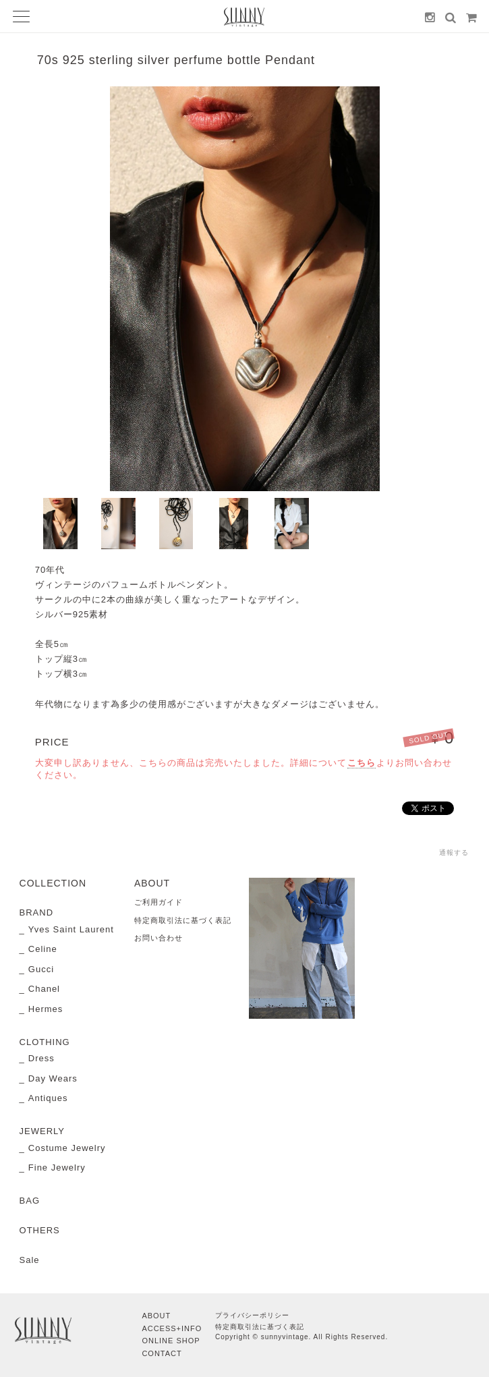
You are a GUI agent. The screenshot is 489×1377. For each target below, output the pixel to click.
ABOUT (156, 1316)
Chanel (44, 989)
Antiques (48, 1098)
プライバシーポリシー (252, 1315)
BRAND (37, 912)
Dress (41, 1058)
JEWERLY (42, 1131)
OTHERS (40, 1230)
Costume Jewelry (67, 1148)
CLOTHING (45, 1042)
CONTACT (161, 1353)
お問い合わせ (158, 938)
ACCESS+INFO (172, 1328)
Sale (30, 1260)
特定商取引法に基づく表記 (182, 920)
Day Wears (53, 1078)
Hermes (45, 1009)
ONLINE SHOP (171, 1341)
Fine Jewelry (57, 1167)
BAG (30, 1201)
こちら (361, 763)
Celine (42, 949)
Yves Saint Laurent (71, 929)
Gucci (41, 969)
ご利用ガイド (158, 902)
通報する (454, 852)
